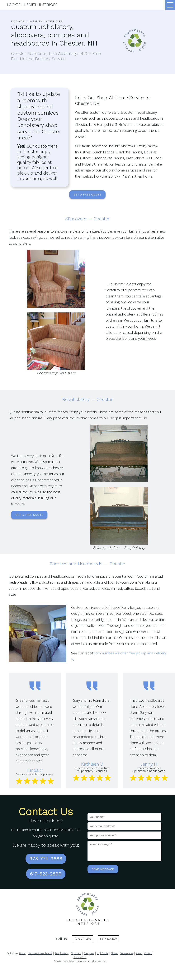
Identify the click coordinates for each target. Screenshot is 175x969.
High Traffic (102, 952)
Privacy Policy (80, 956)
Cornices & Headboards (40, 952)
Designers (89, 952)
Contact (148, 952)
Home (22, 952)
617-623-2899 (46, 872)
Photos (114, 952)
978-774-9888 (45, 858)
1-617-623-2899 (108, 937)
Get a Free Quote (87, 194)
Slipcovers (76, 952)
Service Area (126, 952)
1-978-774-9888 (82, 937)
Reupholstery (62, 952)
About (139, 952)
